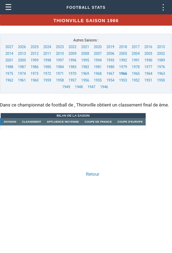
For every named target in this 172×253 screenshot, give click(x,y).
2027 (9, 47)
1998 (47, 60)
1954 (110, 80)
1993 (110, 60)
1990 (148, 60)
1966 (123, 74)
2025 (34, 47)
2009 (72, 54)
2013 (22, 54)
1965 (136, 74)
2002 (161, 54)
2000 (22, 60)
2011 (47, 54)
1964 (148, 74)
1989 (161, 60)
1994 (98, 60)
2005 (123, 54)
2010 (60, 54)
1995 (85, 60)
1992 (123, 60)
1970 (72, 74)
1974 (22, 74)
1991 (136, 60)
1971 (60, 74)
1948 (79, 87)
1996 (72, 60)
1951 (148, 80)
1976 (161, 67)
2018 (123, 47)
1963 (161, 74)
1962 (9, 80)
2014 (9, 54)
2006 (110, 54)
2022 (72, 47)
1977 (148, 67)
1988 (9, 67)
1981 (98, 67)
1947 (91, 87)
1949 (66, 87)
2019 (110, 47)
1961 (22, 80)
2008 (85, 54)
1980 (110, 67)
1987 (22, 67)
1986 (34, 67)
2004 (136, 54)
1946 (104, 87)
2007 (98, 54)
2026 (22, 47)
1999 (34, 60)
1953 (123, 80)
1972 (47, 74)
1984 (60, 67)
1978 (136, 67)
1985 (47, 67)
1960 (34, 80)
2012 (34, 54)
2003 (148, 54)
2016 (148, 47)
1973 (34, 74)
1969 (85, 74)
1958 (60, 80)
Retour (93, 174)
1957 (72, 80)
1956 (85, 80)
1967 (110, 74)
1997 (60, 60)
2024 (47, 47)
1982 (85, 67)
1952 (136, 80)
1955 (98, 80)
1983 (72, 67)
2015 (161, 47)
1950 (161, 80)
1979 (123, 67)
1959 (47, 80)
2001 (9, 60)
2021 (85, 47)
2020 (98, 47)
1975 (9, 74)
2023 (60, 47)
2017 (136, 47)
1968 (97, 74)
